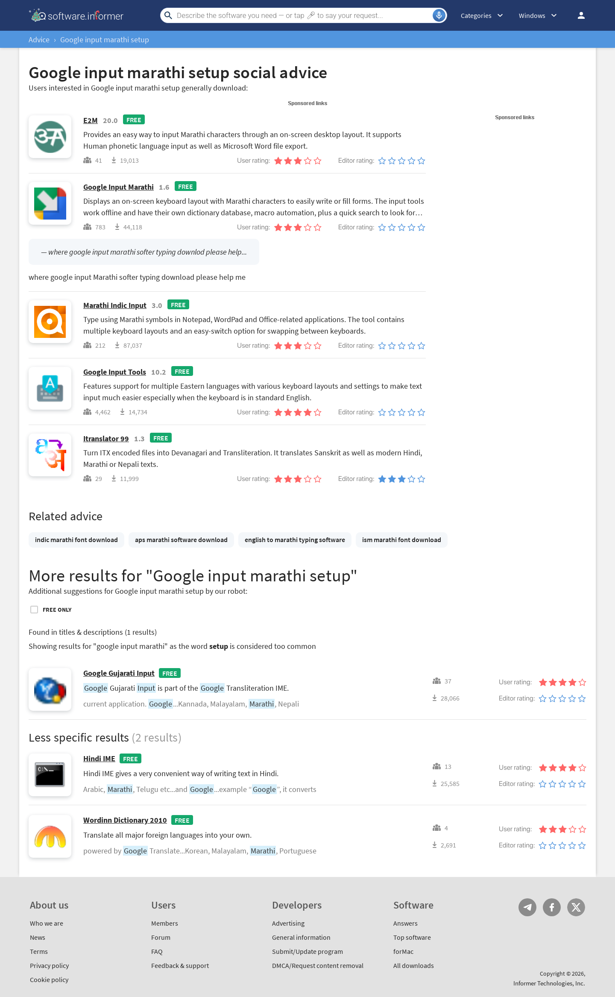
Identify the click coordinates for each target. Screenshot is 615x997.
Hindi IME (99, 758)
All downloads (413, 965)
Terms (39, 951)
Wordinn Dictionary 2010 (125, 820)
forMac (403, 951)
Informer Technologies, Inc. (549, 983)
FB (552, 907)
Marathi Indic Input (114, 305)
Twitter (576, 907)
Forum (160, 937)
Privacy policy (49, 965)
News (37, 937)
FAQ (157, 951)
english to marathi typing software (295, 539)
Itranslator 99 (106, 438)
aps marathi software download (181, 539)
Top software (412, 937)
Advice (39, 39)
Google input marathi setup (104, 39)
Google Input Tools (114, 372)
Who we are (46, 923)
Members (164, 923)
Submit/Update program (307, 951)
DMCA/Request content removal (317, 965)
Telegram (527, 907)
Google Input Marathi (118, 187)
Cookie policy (49, 979)
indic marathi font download (76, 539)
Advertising (288, 923)
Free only (57, 609)
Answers (405, 923)
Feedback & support (180, 965)
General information (301, 937)
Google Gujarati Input (119, 673)
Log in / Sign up (577, 15)
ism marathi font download (401, 539)
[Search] (303, 15)
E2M (90, 120)
